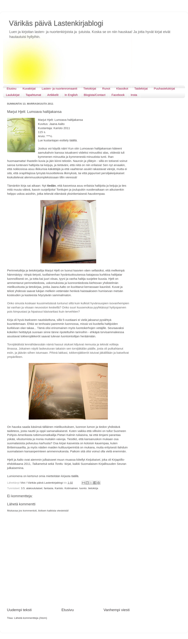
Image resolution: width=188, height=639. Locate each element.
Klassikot (122, 88)
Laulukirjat (12, 94)
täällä (74, 476)
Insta (134, 94)
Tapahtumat (33, 94)
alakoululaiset (34, 488)
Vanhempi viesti (116, 610)
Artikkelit (53, 94)
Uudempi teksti (19, 610)
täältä (73, 140)
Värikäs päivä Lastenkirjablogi (56, 23)
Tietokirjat (89, 88)
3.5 (23, 488)
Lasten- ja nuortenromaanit (59, 88)
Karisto (59, 488)
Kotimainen (71, 488)
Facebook (118, 94)
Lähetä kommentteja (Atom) (30, 617)
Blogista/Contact (94, 94)
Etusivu (11, 88)
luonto (83, 488)
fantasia (48, 488)
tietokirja (93, 488)
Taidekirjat (141, 88)
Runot (106, 88)
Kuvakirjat (29, 88)
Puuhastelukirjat (164, 88)
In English (71, 94)
